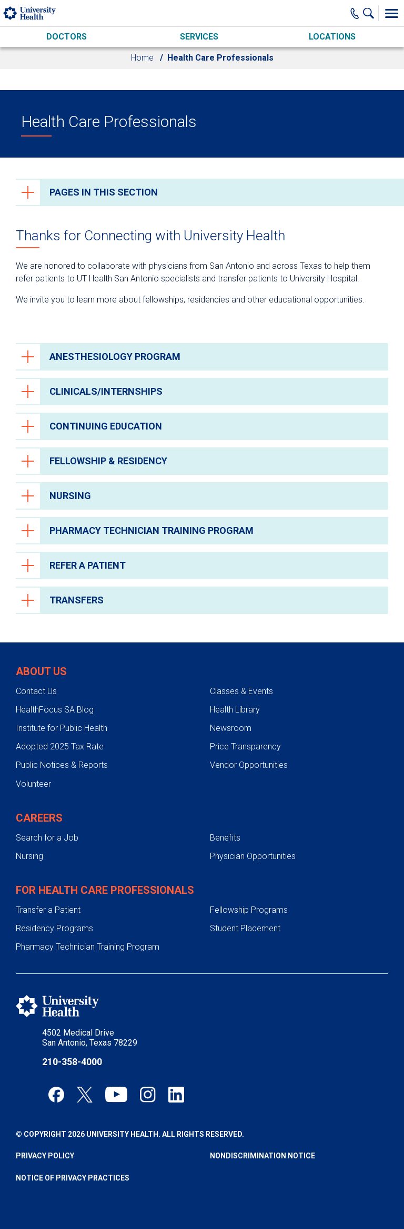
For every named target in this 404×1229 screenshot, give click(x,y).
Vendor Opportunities (249, 765)
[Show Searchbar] (371, 13)
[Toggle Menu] (391, 13)
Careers (39, 818)
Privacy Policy (45, 1156)
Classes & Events (241, 691)
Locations (332, 37)
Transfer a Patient (48, 910)
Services (199, 37)
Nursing (29, 856)
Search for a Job (47, 838)
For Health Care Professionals (105, 890)
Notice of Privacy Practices (72, 1178)
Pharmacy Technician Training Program (87, 947)
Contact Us (36, 691)
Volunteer (33, 784)
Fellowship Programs (249, 910)
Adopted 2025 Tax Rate (60, 747)
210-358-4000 (72, 1061)
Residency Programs (54, 928)
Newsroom (230, 728)
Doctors (66, 37)
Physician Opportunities (253, 856)
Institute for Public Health (61, 728)
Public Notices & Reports (62, 765)
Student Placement (245, 928)
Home (142, 58)
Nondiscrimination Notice (262, 1156)
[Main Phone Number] (355, 13)
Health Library (235, 710)
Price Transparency (245, 747)
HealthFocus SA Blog (55, 710)
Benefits (225, 838)
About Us (41, 671)
